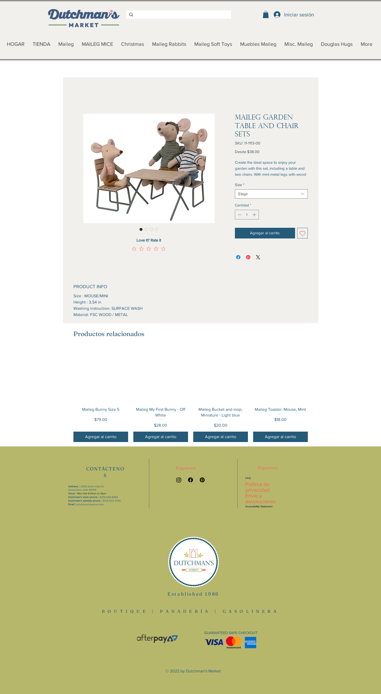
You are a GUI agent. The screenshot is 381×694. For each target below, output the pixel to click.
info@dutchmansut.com (90, 504)
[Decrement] (239, 214)
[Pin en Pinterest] (248, 257)
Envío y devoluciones (260, 498)
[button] (266, 14)
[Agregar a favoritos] (302, 233)
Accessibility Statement (258, 506)
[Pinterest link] (202, 480)
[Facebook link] (190, 480)
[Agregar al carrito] (100, 437)
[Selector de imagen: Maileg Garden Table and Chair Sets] (141, 229)
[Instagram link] (179, 480)
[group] (190, 395)
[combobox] (271, 194)
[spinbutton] (247, 214)
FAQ (248, 478)
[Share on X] (258, 257)
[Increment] (255, 214)
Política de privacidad (257, 487)
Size (239, 184)
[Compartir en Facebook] (238, 257)
